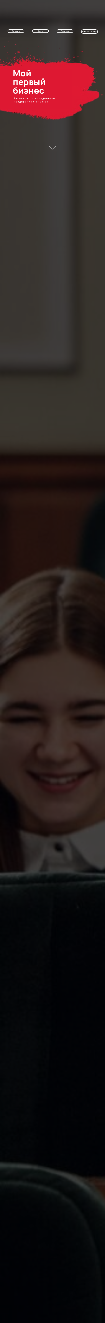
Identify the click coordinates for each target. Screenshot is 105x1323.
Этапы (40, 31)
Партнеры (65, 31)
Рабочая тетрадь (89, 31)
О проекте (16, 31)
